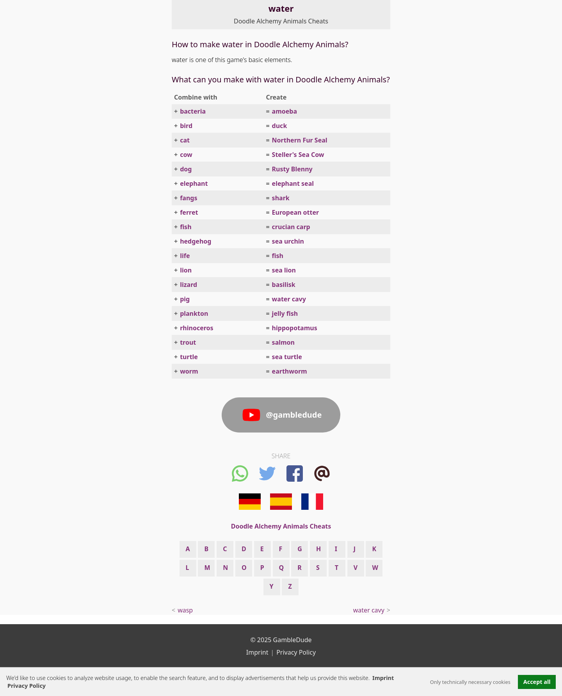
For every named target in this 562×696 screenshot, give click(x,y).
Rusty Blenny (292, 169)
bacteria (193, 111)
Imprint (383, 678)
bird (186, 125)
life (185, 255)
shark (281, 198)
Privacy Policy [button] (26, 685)
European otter (295, 212)
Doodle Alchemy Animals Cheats (281, 21)
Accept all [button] (537, 681)
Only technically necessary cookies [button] (470, 681)
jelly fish (285, 313)
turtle (189, 356)
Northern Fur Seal (299, 140)
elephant (194, 183)
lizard (188, 284)
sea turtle (287, 356)
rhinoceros (196, 328)
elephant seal (293, 183)
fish (185, 227)
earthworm (289, 371)
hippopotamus (294, 328)
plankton (194, 313)
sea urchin (288, 241)
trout (188, 342)
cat (185, 140)
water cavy (289, 299)
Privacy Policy (296, 652)
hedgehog (195, 241)
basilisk (283, 284)
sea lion (284, 270)
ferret (189, 212)
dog (186, 169)
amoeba (284, 111)
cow (186, 154)
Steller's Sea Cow (298, 154)
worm (189, 371)
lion (186, 270)
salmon (283, 342)
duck (279, 125)
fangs (188, 198)
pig (185, 299)
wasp (185, 610)
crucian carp (291, 227)
